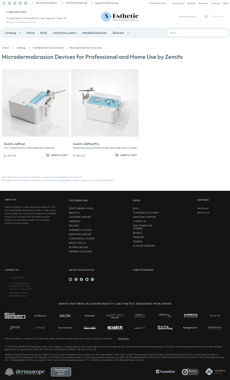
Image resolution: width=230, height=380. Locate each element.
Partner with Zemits (80, 251)
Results (192, 3)
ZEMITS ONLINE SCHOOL (81, 208)
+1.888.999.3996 (16, 12)
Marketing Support (80, 234)
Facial (30, 33)
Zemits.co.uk (203, 212)
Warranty (74, 221)
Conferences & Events (82, 238)
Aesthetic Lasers (65, 33)
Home (8, 47)
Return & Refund (78, 247)
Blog (225, 3)
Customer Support (80, 217)
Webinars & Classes (80, 230)
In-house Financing (144, 245)
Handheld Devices (94, 33)
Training (215, 3)
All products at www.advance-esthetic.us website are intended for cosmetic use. (42, 177)
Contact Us (178, 3)
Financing (138, 237)
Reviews (203, 3)
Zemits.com (202, 208)
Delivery (74, 225)
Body (43, 33)
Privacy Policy (77, 243)
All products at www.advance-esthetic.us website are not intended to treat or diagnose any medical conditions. (58, 180)
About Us (74, 212)
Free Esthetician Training (142, 227)
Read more (123, 338)
